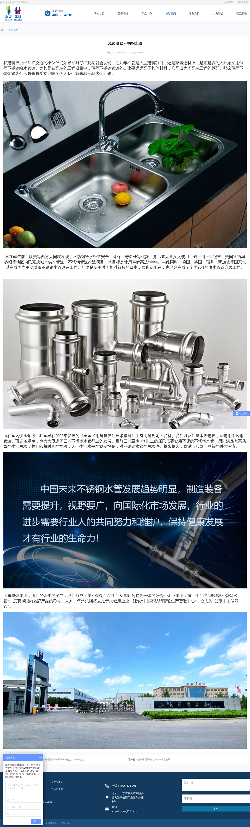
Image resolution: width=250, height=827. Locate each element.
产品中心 (146, 13)
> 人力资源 (57, 788)
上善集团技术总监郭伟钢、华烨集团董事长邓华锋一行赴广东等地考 (48, 759)
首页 (3, 30)
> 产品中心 (57, 782)
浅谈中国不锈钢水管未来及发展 (154, 759)
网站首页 (99, 13)
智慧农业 (65, 822)
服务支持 (194, 13)
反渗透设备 (51, 822)
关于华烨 (123, 13)
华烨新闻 (170, 13)
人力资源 (218, 13)
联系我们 (241, 13)
